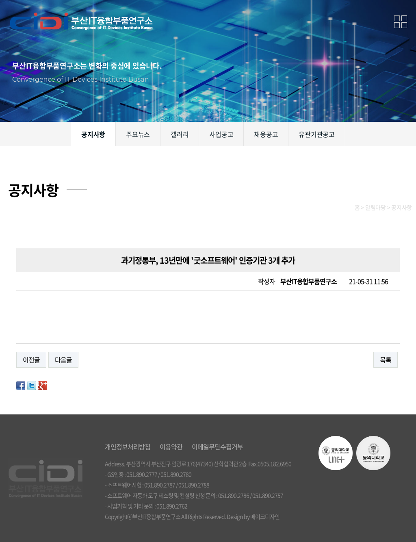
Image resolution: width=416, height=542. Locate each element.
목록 (385, 359)
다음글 (63, 359)
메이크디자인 (265, 516)
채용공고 (266, 134)
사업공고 (221, 134)
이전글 (31, 359)
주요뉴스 (138, 134)
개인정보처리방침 (127, 446)
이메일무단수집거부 (217, 446)
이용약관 (171, 446)
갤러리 (179, 134)
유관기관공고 (317, 134)
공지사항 (93, 134)
